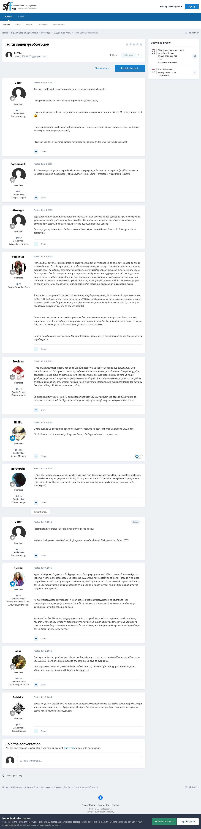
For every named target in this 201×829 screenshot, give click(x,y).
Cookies (116, 805)
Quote (43, 151)
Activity (21, 16)
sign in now (69, 748)
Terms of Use (24, 822)
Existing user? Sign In (171, 6)
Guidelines (43, 24)
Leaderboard (59, 24)
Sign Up (191, 6)
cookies (76, 822)
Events (29, 24)
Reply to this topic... (31, 760)
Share (113, 55)
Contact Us (103, 805)
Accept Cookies (164, 821)
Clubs (18, 24)
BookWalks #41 (165, 69)
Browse (8, 18)
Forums (6, 24)
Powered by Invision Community (100, 812)
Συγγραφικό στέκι (38, 56)
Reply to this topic (130, 68)
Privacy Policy (88, 805)
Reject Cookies (187, 821)
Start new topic (102, 68)
